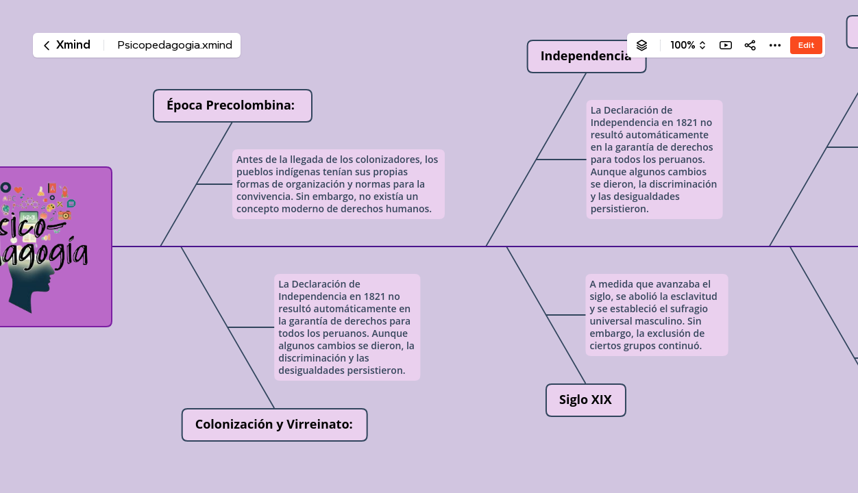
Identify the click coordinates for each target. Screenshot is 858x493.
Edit (806, 44)
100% (683, 45)
